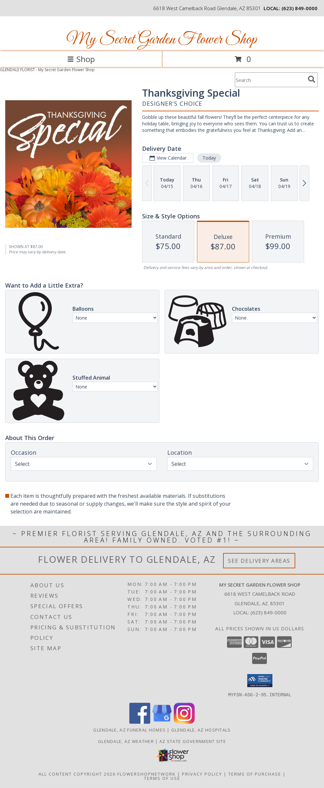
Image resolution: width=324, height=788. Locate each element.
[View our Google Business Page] (162, 721)
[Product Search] (270, 80)
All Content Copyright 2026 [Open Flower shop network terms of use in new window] (77, 774)
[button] (259, 680)
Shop (81, 59)
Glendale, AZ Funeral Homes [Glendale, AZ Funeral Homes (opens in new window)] (129, 730)
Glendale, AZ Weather (126, 741)
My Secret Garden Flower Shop (161, 39)
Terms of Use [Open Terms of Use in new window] (162, 778)
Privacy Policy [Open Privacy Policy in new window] (202, 774)
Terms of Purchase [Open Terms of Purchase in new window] (254, 774)
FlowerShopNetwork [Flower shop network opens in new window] (146, 774)
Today (209, 158)
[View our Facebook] (139, 721)
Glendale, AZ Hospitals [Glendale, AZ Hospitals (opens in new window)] (201, 730)
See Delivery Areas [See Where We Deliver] (259, 560)
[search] (311, 79)
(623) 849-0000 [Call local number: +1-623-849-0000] (299, 8)
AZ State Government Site (192, 741)
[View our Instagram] (184, 721)
